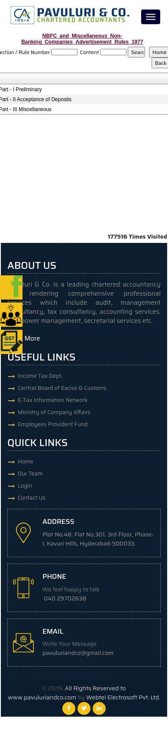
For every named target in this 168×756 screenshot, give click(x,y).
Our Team (30, 473)
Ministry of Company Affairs (54, 412)
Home (25, 461)
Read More (23, 338)
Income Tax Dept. (40, 375)
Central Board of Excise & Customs (62, 387)
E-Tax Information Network (53, 400)
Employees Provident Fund (52, 424)
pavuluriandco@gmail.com (77, 652)
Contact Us (31, 497)
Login (25, 485)
